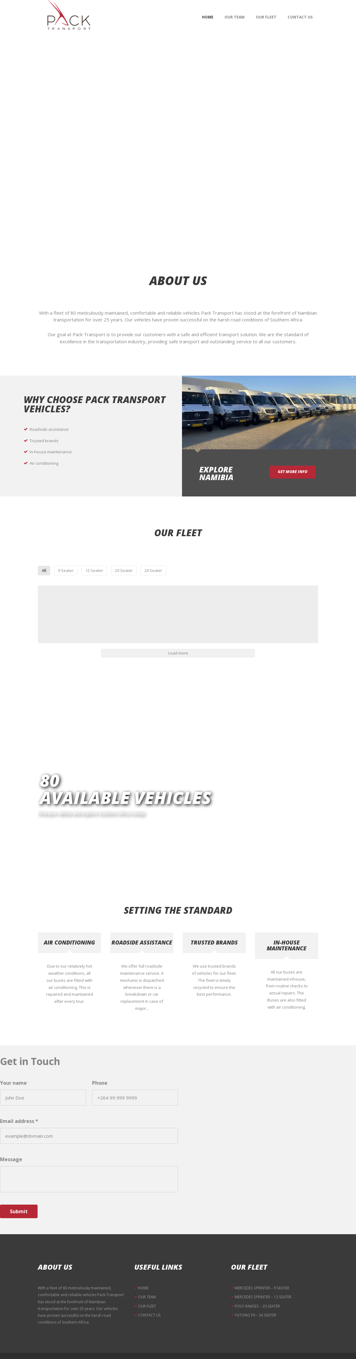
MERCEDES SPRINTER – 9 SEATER (262, 1270)
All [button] (104, 573)
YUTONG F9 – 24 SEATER (256, 1296)
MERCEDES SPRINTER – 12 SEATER (263, 1279)
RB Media (239, 1347)
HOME (143, 1270)
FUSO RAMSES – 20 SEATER (257, 1287)
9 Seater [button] (132, 573)
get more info (297, 472)
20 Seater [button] (206, 573)
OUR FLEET (147, 1287)
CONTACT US (149, 1296)
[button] (72, 612)
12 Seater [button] (168, 573)
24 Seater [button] (243, 573)
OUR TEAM (147, 1279)
